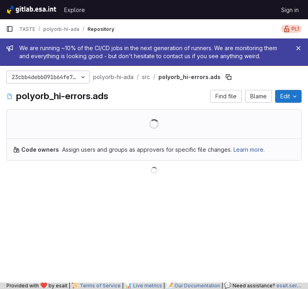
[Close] (298, 48)
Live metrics (147, 286)
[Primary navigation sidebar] (9, 28)
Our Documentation (197, 286)
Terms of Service (100, 286)
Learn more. (249, 149)
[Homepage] (31, 9)
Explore (74, 9)
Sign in (290, 9)
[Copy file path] (228, 77)
